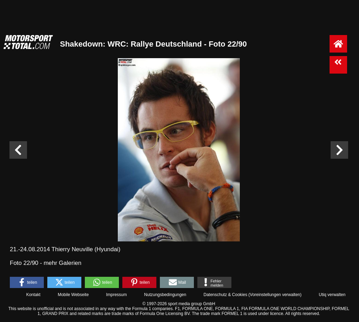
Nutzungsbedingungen (165, 294)
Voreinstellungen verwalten (275, 294)
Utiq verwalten (332, 294)
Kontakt (33, 294)
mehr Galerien (62, 263)
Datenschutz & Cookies (225, 294)
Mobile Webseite (73, 294)
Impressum (116, 294)
